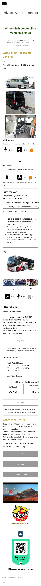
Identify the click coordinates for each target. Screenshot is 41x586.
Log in (4, 582)
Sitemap (20, 578)
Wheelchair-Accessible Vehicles (19, 43)
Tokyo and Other (20, 474)
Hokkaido (20, 464)
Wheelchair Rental (20, 45)
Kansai (20, 454)
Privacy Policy (12, 578)
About (4, 578)
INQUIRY (20, 341)
